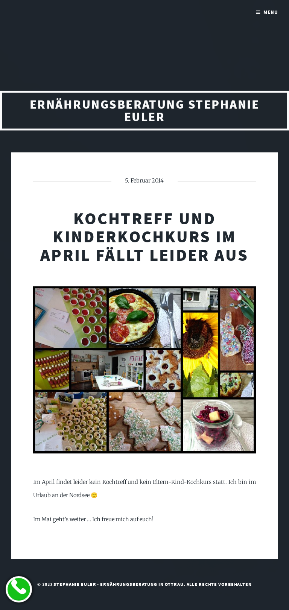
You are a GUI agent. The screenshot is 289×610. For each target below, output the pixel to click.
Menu (270, 12)
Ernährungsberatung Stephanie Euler (144, 112)
